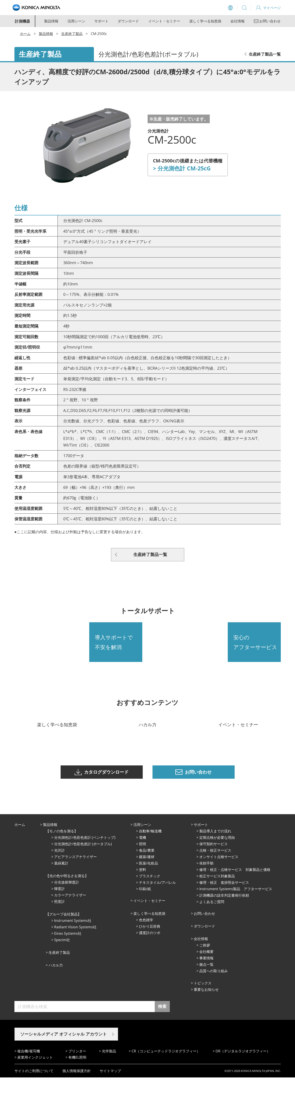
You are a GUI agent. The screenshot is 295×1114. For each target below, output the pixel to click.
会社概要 (206, 988)
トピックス (203, 1019)
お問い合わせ (204, 950)
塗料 (142, 906)
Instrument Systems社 (72, 957)
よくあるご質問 (211, 938)
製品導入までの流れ (215, 867)
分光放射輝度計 (66, 918)
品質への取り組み (213, 1007)
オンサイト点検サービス (218, 893)
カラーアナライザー (70, 931)
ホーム (25, 33)
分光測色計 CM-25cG (184, 168)
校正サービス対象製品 (217, 912)
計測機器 (22, 21)
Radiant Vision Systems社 (75, 963)
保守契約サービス (213, 880)
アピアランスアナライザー (75, 893)
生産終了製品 (72, 33)
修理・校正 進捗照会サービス (224, 919)
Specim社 (62, 976)
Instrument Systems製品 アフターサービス (235, 925)
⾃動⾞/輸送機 (150, 867)
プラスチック (149, 912)
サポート (101, 21)
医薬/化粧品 (148, 899)
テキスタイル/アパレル (157, 919)
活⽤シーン (142, 861)
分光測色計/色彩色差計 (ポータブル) (83, 880)
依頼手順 (206, 899)
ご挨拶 (204, 981)
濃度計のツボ (149, 969)
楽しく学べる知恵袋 (205, 21)
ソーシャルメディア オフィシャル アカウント (63, 1070)
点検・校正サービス (215, 886)
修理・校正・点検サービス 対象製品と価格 (234, 906)
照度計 (59, 938)
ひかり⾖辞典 (149, 962)
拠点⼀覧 (206, 1001)
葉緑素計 (61, 899)
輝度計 (59, 925)
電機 (142, 874)
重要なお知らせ (206, 1026)
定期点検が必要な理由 (217, 874)
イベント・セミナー (164, 21)
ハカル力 (56, 1001)
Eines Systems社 (67, 970)
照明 (142, 880)
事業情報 (206, 994)
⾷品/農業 (146, 886)
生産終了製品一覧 (265, 54)
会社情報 (237, 21)
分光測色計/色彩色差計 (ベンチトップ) (84, 874)
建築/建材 (146, 893)
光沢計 (59, 886)
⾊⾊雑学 (146, 956)
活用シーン (76, 21)
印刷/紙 (145, 925)
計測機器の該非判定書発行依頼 (224, 931)
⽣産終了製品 (59, 989)
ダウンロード (128, 21)
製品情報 (51, 21)
